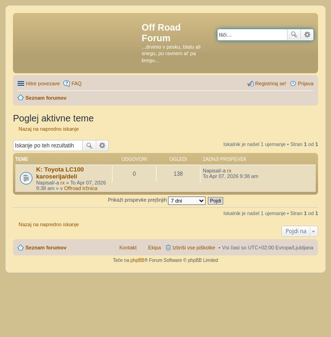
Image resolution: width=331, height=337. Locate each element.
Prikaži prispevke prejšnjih (157, 200)
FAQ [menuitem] (76, 83)
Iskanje (294, 34)
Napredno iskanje (307, 34)
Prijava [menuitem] (305, 83)
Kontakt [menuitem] (128, 247)
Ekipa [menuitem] (154, 247)
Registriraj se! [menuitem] (270, 83)
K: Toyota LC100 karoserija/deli (60, 173)
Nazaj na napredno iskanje (49, 129)
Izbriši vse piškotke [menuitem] (194, 247)
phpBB (137, 260)
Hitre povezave (43, 83)
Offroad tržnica (81, 188)
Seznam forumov (46, 247)
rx (63, 182)
